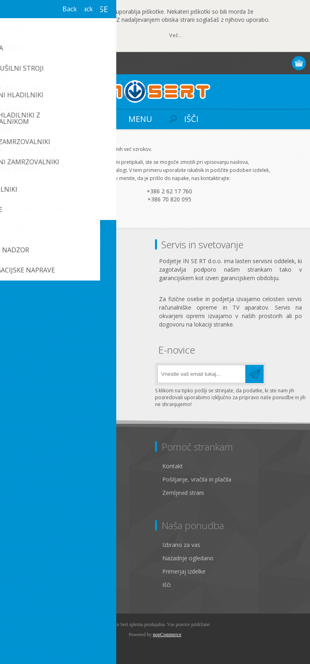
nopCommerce (167, 634)
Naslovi (21, 558)
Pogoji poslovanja (35, 492)
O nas (19, 506)
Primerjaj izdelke (183, 571)
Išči (166, 585)
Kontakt (172, 466)
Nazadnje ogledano (188, 558)
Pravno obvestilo (33, 466)
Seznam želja (28, 585)
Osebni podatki (30, 545)
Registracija (252, 63)
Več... (176, 35)
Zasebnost (25, 479)
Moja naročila (29, 571)
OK (51, 36)
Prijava (268, 63)
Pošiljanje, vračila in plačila (196, 479)
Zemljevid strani (183, 492)
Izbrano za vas (181, 545)
